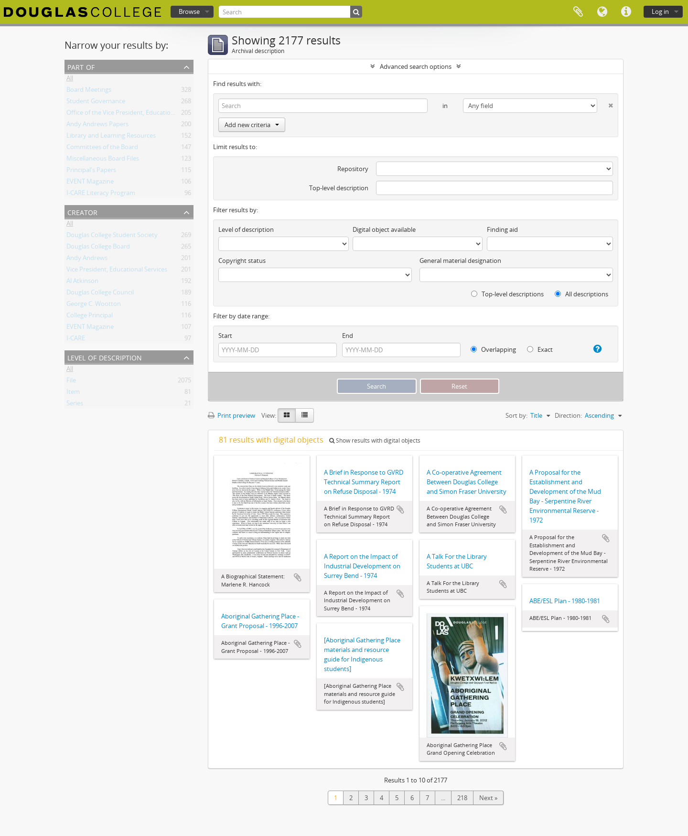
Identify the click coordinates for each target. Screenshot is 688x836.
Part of (81, 66)
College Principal (89, 317)
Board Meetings (88, 91)
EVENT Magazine (90, 183)
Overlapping (493, 349)
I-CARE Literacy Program (100, 194)
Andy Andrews (87, 259)
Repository (352, 168)
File (71, 382)
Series (74, 405)
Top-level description (338, 188)
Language (602, 12)
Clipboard (578, 12)
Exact (540, 349)
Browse (189, 11)
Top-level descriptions (507, 294)
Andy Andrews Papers (97, 125)
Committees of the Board (102, 148)
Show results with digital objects (374, 440)
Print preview (231, 415)
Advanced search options (416, 66)
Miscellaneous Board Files (102, 160)
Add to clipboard (297, 577)
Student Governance (95, 102)
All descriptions (581, 294)
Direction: (568, 415)
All (69, 80)
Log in (660, 11)
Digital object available (384, 229)
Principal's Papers (91, 171)
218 (462, 797)
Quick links (626, 12)
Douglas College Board (98, 248)
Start (225, 335)
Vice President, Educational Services (116, 271)
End (347, 335)
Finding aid (502, 229)
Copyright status (242, 260)
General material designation (460, 260)
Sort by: (516, 415)
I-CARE (75, 340)
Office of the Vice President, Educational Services (135, 114)
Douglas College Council (100, 294)
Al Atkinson (82, 282)
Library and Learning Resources (111, 137)
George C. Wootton (93, 305)
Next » (488, 797)
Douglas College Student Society (112, 236)
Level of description (104, 356)
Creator (82, 211)
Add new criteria (252, 124)
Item (73, 393)
